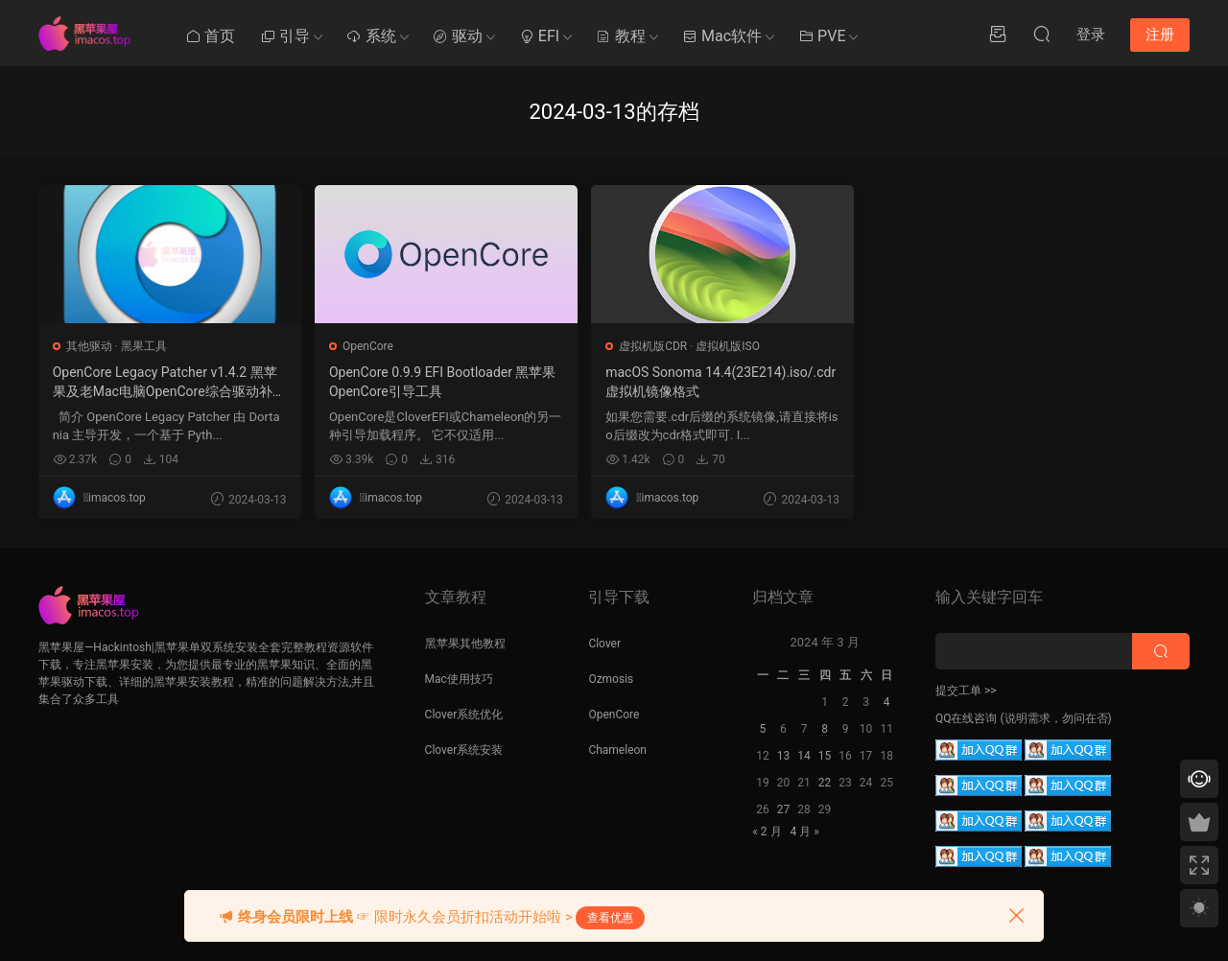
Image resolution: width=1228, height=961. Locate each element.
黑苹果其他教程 (465, 643)
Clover (604, 643)
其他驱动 (89, 346)
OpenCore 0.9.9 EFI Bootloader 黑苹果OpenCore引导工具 (377, 381)
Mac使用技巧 (459, 679)
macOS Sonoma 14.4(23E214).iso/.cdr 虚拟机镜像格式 (612, 381)
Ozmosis (610, 679)
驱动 (458, 36)
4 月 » (804, 831)
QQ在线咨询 (966, 718)
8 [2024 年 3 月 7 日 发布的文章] (824, 729)
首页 (210, 36)
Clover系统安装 (464, 750)
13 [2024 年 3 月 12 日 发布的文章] (784, 755)
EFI (539, 36)
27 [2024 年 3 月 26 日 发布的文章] (784, 809)
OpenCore (324, 346)
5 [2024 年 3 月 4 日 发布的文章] (763, 729)
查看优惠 (610, 918)
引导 (285, 36)
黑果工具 (144, 346)
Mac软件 (722, 36)
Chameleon (617, 750)
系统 (371, 36)
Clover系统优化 (464, 714)
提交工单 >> (966, 690)
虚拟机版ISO (641, 346)
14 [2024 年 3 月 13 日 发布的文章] (804, 755)
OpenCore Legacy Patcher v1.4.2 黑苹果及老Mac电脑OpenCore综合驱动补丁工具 (146, 382)
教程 (621, 36)
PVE (821, 36)
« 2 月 (766, 831)
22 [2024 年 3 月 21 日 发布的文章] (825, 782)
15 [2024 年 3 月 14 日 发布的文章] (825, 755)
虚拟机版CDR (566, 346)
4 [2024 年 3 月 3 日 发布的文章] (887, 702)
